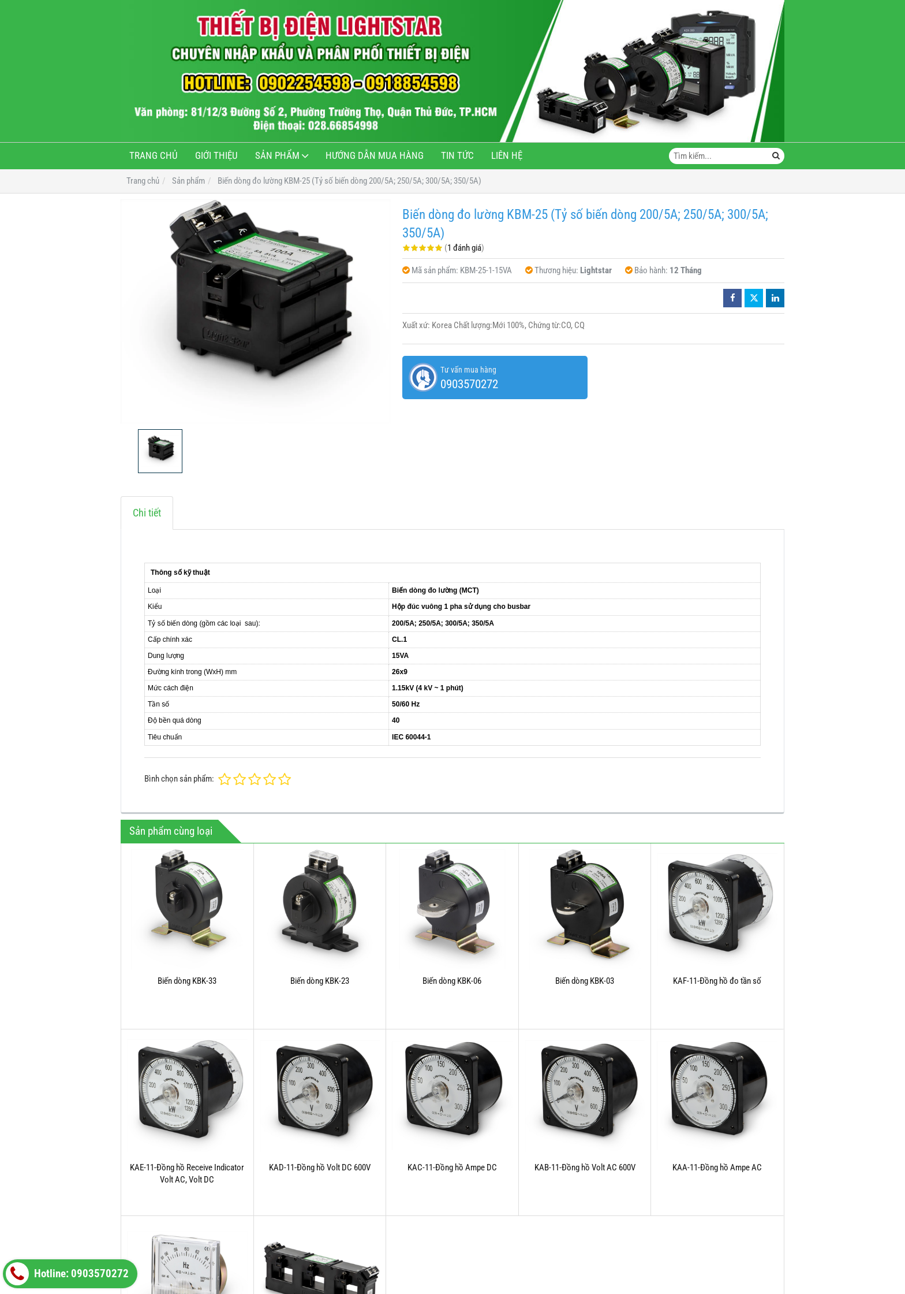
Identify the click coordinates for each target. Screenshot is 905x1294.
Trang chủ (153, 155)
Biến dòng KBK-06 (451, 981)
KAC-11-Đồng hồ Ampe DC (452, 1167)
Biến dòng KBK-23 (319, 981)
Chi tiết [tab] (147, 513)
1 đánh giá (464, 248)
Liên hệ (506, 155)
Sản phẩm (277, 155)
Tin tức (457, 155)
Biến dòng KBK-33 (187, 981)
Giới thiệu (216, 155)
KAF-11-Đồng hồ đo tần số (717, 981)
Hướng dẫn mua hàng (375, 155)
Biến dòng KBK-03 (584, 981)
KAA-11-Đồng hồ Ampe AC (717, 1167)
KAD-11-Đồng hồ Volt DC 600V (320, 1167)
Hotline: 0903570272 (67, 1273)
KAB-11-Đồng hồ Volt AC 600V (584, 1167)
